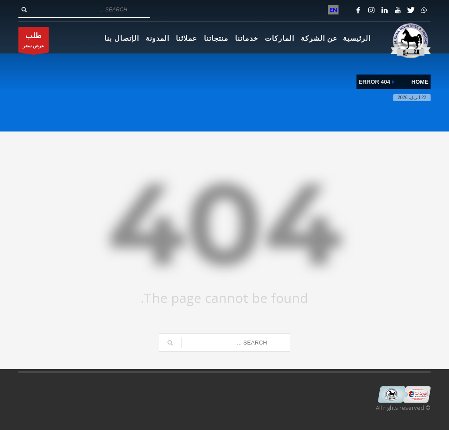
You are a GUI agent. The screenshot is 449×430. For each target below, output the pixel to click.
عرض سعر (33, 42)
